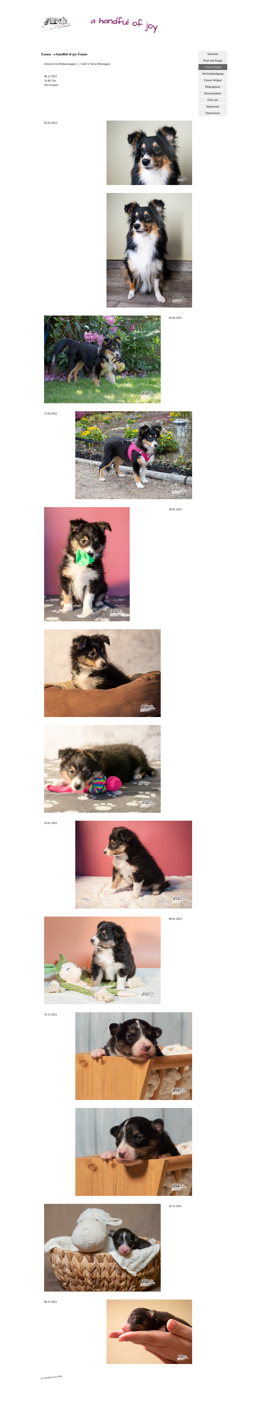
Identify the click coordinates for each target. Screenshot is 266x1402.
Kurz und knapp (212, 60)
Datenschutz (213, 113)
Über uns (212, 99)
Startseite (212, 54)
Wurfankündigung (212, 73)
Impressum (212, 106)
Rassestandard (212, 93)
